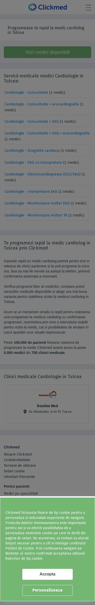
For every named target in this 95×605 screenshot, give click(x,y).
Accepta (47, 574)
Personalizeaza (47, 590)
